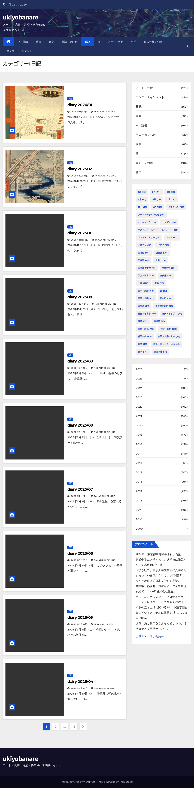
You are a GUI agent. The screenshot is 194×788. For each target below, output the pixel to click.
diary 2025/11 (79, 233)
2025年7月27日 (80, 496)
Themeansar (126, 782)
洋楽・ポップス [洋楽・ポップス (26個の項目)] (172, 313)
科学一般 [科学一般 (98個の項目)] (144, 336)
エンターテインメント (19, 51)
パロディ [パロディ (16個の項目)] (144, 245)
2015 (139, 472)
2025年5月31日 (79, 624)
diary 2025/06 (80, 553)
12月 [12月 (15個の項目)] (142, 207)
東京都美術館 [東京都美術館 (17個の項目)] (164, 306)
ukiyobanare (20, 17)
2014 (139, 481)
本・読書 (23, 41)
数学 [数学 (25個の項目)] (159, 283)
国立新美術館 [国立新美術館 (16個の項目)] (146, 268)
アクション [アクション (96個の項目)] (176, 207)
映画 (38, 41)
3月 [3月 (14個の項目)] (171, 192)
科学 (133, 41)
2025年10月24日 (80, 304)
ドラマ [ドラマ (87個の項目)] (171, 237)
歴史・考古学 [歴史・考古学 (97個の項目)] (147, 313)
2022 (139, 406)
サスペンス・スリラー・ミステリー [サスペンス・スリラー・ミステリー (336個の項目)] (158, 230)
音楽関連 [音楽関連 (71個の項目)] (160, 351)
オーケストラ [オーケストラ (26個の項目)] (147, 222)
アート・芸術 (115, 41)
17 (73, 726)
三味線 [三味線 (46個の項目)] (143, 253)
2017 (139, 453)
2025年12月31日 (80, 176)
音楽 (51, 41)
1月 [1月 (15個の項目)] (142, 192)
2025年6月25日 (80, 560)
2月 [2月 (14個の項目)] (156, 192)
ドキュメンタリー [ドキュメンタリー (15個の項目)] (148, 237)
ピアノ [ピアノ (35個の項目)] (163, 245)
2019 (139, 434)
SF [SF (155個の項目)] (157, 207)
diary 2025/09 (80, 361)
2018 (139, 444)
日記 (87, 41)
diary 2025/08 (80, 425)
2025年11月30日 (80, 240)
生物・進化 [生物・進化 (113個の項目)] (146, 329)
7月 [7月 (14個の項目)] (171, 199)
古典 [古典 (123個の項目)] (161, 260)
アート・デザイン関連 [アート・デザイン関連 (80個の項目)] (151, 214)
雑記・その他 (69, 41)
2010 (139, 519)
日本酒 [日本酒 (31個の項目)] (143, 306)
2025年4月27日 (80, 688)
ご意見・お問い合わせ (150, 636)
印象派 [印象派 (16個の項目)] (143, 260)
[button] (188, 46)
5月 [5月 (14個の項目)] (142, 199)
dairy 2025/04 (80, 681)
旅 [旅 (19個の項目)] (163, 291)
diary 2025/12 (79, 169)
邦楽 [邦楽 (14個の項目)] (142, 344)
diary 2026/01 (79, 104)
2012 (139, 500)
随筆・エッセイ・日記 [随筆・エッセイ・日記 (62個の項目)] (166, 344)
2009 (139, 528)
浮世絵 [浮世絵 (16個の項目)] (159, 321)
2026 (139, 369)
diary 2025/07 (80, 489)
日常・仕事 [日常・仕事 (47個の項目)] (146, 298)
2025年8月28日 (80, 432)
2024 (139, 388)
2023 (139, 397)
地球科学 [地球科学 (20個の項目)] (168, 268)
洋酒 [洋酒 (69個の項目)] (142, 321)
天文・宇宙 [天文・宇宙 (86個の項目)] (146, 275)
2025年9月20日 (80, 368)
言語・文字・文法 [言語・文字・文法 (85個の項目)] (169, 336)
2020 (139, 425)
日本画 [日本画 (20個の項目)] (165, 298)
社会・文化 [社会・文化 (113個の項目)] (168, 329)
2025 (139, 378)
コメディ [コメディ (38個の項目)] (169, 222)
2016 (139, 463)
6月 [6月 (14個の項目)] (157, 199)
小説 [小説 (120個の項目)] (143, 283)
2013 (139, 491)
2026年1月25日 (79, 111)
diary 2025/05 (80, 617)
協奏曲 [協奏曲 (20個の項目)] (161, 253)
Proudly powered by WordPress (78, 782)
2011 (138, 510)
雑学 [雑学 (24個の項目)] (142, 351)
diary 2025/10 (79, 297)
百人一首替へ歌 (153, 41)
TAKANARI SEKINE (103, 111)
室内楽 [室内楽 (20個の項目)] (166, 275)
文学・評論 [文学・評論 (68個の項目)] (146, 291)
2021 (139, 416)
